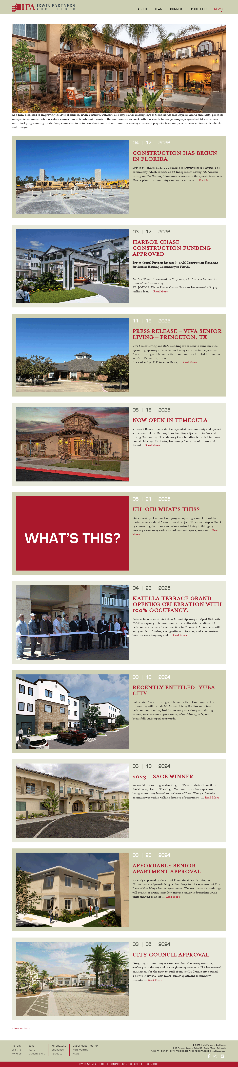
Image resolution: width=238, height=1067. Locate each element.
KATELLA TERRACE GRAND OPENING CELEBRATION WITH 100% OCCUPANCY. (177, 605)
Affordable (59, 1046)
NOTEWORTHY (80, 1050)
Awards (17, 1054)
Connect (177, 9)
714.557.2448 (164, 1051)
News (218, 9)
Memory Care (37, 1054)
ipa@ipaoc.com (219, 1051)
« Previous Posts (21, 1028)
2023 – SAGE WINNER (163, 777)
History (16, 1046)
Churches (58, 1050)
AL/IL (32, 1050)
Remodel (57, 1054)
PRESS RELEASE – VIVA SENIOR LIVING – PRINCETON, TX (177, 335)
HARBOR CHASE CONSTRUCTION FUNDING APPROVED (172, 248)
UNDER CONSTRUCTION (86, 1046)
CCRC (32, 1046)
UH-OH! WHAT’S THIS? (166, 510)
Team (159, 9)
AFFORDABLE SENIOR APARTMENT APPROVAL (167, 869)
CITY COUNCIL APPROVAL (171, 955)
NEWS (76, 1054)
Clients (16, 1050)
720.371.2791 (202, 1051)
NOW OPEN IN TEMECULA (170, 421)
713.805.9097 (183, 1051)
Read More (206, 180)
